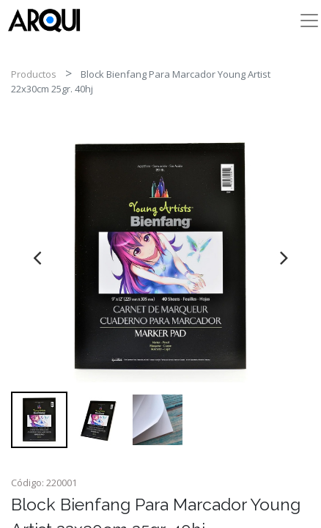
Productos (33, 74)
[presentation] (37, 257)
